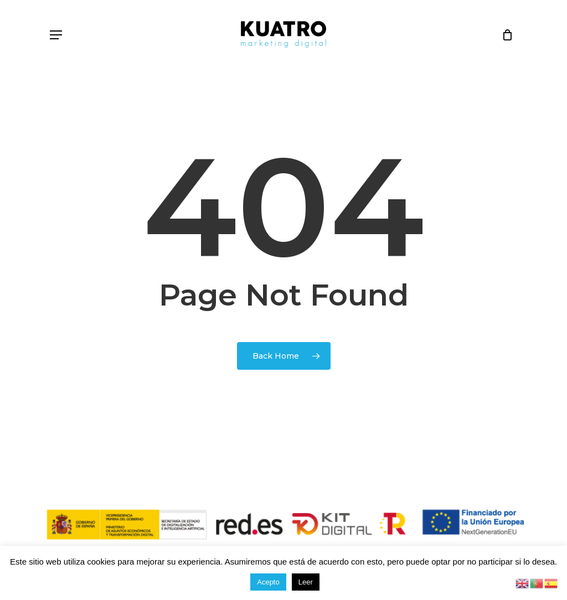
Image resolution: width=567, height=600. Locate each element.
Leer (305, 582)
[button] (56, 34)
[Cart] (503, 34)
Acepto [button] (268, 582)
